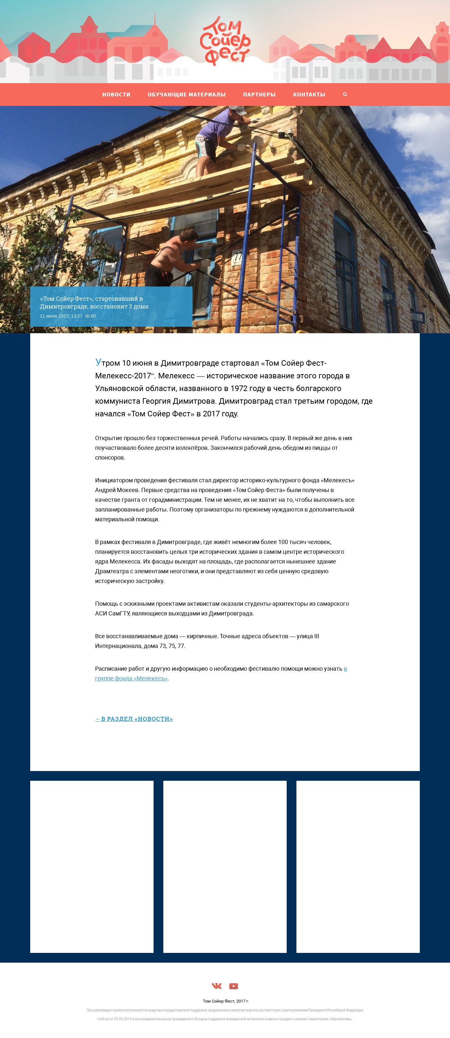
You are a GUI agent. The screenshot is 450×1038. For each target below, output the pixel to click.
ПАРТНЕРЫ (259, 94)
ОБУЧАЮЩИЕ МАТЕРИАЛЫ (187, 94)
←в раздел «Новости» (134, 719)
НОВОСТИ (116, 94)
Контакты (309, 94)
